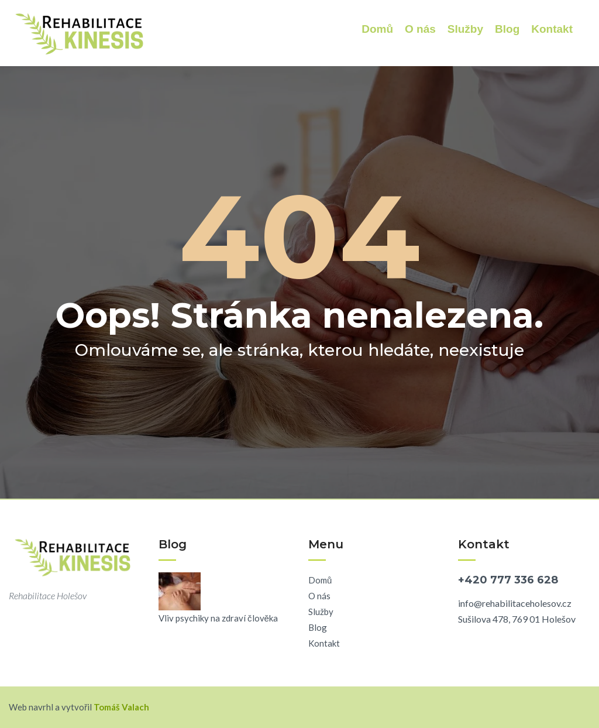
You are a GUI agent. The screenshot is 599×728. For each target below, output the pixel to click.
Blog (507, 29)
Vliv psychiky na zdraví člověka (218, 618)
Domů (377, 29)
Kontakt (552, 29)
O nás (420, 29)
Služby (465, 29)
